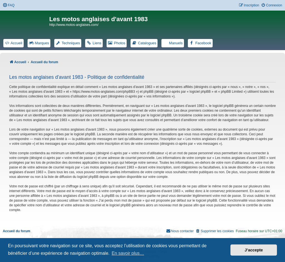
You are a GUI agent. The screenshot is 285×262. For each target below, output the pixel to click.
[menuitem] (8, 5)
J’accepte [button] (254, 250)
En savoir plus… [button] (128, 253)
